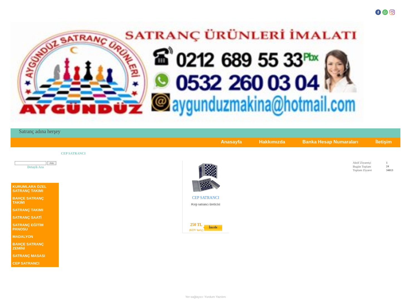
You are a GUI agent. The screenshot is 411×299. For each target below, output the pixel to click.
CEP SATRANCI (26, 263)
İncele (213, 227)
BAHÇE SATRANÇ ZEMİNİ (28, 246)
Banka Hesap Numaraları (330, 141)
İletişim (383, 141)
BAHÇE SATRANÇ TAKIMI (28, 200)
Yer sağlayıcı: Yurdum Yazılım (205, 296)
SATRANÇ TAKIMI (28, 210)
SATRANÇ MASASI (29, 256)
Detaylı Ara (35, 167)
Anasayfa (231, 141)
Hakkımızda (272, 141)
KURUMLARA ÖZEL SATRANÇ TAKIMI (30, 189)
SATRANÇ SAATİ (27, 217)
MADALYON (23, 237)
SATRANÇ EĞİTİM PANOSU (28, 227)
